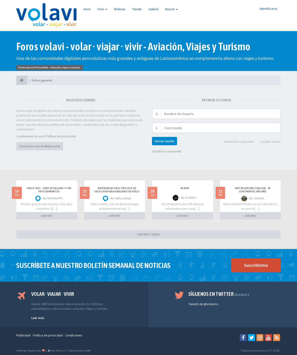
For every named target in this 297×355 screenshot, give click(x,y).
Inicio (87, 9)
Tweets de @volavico (203, 304)
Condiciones (73, 335)
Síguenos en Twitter (218, 294)
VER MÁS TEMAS (148, 234)
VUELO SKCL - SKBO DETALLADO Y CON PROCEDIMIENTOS (49, 190)
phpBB (86, 350)
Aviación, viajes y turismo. (66, 67)
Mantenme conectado (236, 141)
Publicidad (23, 335)
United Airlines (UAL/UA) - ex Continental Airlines (253, 190)
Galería (153, 9)
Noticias (119, 9)
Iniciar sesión (164, 141)
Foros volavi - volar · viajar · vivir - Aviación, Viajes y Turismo (133, 46)
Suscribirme (256, 265)
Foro (102, 9)
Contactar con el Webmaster (39, 146)
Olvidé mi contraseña (166, 151)
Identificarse (268, 8)
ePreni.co (60, 350)
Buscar (171, 9)
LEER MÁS (46, 215)
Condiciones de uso (30, 136)
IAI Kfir (184, 188)
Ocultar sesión (268, 141)
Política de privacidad (61, 136)
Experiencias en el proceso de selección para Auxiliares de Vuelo (116, 190)
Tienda (137, 9)
